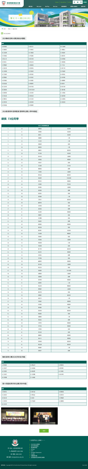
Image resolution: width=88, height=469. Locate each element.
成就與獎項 (63, 6)
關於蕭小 (31, 6)
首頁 (4, 29)
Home (57, 2)
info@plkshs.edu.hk (18, 457)
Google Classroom (36, 452)
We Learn (39, 6)
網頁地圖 (3, 465)
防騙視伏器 (34, 456)
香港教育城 (34, 447)
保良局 (85, 2)
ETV (32, 451)
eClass (70, 2)
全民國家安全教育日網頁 (38, 457)
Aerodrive (63, 2)
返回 (44, 431)
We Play (47, 6)
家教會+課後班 (73, 6)
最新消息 (83, 6)
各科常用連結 (34, 446)
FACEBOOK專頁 (35, 444)
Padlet (33, 454)
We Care (55, 6)
